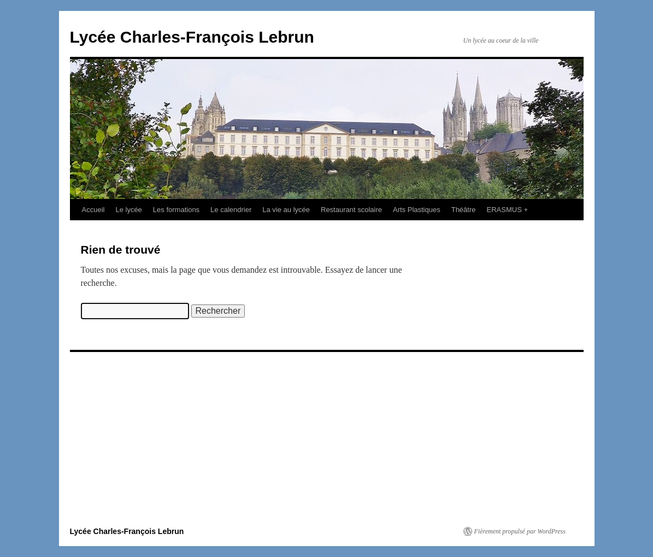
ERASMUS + (507, 210)
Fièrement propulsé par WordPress (520, 531)
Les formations (176, 210)
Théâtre (463, 210)
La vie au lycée (286, 210)
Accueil (93, 210)
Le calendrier (230, 210)
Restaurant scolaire (351, 210)
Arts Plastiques (416, 210)
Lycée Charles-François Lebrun (192, 37)
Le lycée (128, 210)
